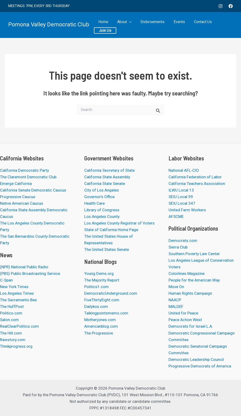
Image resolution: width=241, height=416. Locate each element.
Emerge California (16, 183)
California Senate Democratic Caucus (33, 190)
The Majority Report (101, 280)
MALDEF (176, 306)
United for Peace (183, 313)
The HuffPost (12, 306)
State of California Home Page (111, 229)
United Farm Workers (187, 210)
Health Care (94, 203)
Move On (176, 286)
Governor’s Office (99, 196)
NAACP (175, 300)
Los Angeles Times (17, 293)
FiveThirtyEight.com (101, 300)
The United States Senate (106, 249)
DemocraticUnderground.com (110, 293)
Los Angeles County (102, 216)
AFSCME (176, 216)
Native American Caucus (21, 203)
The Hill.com (11, 333)
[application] (132, 25)
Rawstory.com (12, 339)
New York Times (14, 286)
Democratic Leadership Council (196, 359)
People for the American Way (194, 280)
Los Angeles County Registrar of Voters (119, 223)
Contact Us (200, 25)
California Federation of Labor (195, 177)
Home (108, 25)
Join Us (222, 25)
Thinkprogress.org (16, 346)
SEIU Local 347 (182, 203)
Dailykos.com (96, 306)
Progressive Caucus (17, 196)
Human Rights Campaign (190, 293)
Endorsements (153, 25)
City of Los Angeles (101, 190)
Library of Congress (101, 210)
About (127, 25)
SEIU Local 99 (181, 196)
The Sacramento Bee (18, 300)
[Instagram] (220, 6)
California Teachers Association (197, 183)
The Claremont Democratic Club (28, 177)
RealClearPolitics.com (19, 326)
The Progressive (98, 333)
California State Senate (104, 183)
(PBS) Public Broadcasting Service (30, 273)
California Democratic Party (24, 170)
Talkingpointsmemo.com (106, 313)
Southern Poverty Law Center (194, 253)
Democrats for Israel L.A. (191, 326)
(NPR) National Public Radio (24, 267)
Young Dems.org (99, 273)
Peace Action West (185, 319)
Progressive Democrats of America (200, 366)
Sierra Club (178, 247)
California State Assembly (107, 177)
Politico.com (11, 313)
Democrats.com (183, 240)
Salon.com (9, 319)
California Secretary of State (109, 170)
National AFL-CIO (184, 170)
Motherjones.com (100, 319)
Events (178, 25)
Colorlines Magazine (187, 273)
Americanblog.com (101, 326)
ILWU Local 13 (181, 190)
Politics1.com (96, 286)
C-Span (6, 280)
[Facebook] (231, 6)
